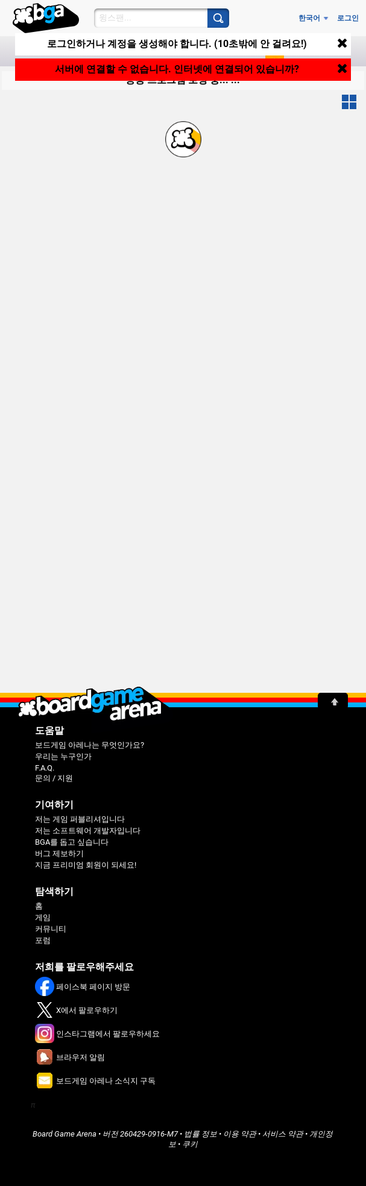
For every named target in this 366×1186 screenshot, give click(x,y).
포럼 (43, 940)
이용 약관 (239, 1133)
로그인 (348, 18)
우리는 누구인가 (63, 756)
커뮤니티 (50, 928)
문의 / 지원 (54, 778)
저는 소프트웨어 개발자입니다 (87, 830)
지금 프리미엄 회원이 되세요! (85, 864)
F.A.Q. (44, 767)
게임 (43, 917)
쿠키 (190, 1144)
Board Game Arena (64, 1133)
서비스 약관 (282, 1133)
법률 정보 (200, 1133)
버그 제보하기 (59, 853)
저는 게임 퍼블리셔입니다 (80, 819)
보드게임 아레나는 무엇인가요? (89, 744)
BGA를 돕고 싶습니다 (72, 842)
